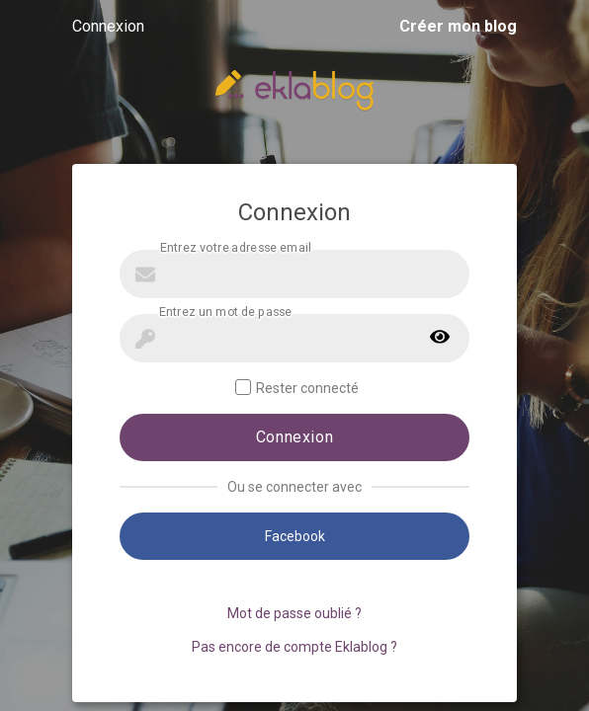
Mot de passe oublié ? (294, 613)
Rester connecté (297, 387)
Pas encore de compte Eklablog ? (294, 647)
